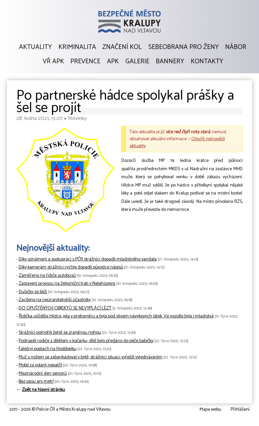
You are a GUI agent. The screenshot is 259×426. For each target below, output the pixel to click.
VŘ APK (53, 62)
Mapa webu (210, 409)
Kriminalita (77, 47)
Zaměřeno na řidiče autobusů (47, 275)
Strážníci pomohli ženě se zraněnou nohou (60, 332)
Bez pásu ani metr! (36, 381)
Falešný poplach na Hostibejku (47, 349)
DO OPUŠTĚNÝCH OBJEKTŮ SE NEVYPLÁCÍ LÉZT (65, 308)
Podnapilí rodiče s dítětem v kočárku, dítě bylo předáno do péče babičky (86, 341)
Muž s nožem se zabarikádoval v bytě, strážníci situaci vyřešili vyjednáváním (90, 357)
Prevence (85, 62)
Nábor (235, 47)
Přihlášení (240, 409)
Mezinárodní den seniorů (43, 373)
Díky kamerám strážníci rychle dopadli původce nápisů (71, 267)
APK (113, 62)
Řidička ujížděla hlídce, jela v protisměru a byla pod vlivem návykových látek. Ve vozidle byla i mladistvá (116, 316)
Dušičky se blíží (33, 292)
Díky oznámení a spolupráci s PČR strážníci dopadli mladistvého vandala (88, 259)
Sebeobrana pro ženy (183, 47)
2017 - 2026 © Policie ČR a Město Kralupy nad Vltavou (60, 409)
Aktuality (35, 47)
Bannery (170, 62)
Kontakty (207, 62)
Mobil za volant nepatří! (40, 365)
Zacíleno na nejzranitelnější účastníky (55, 300)
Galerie (137, 62)
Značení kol (122, 47)
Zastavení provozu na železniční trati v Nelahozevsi (67, 283)
